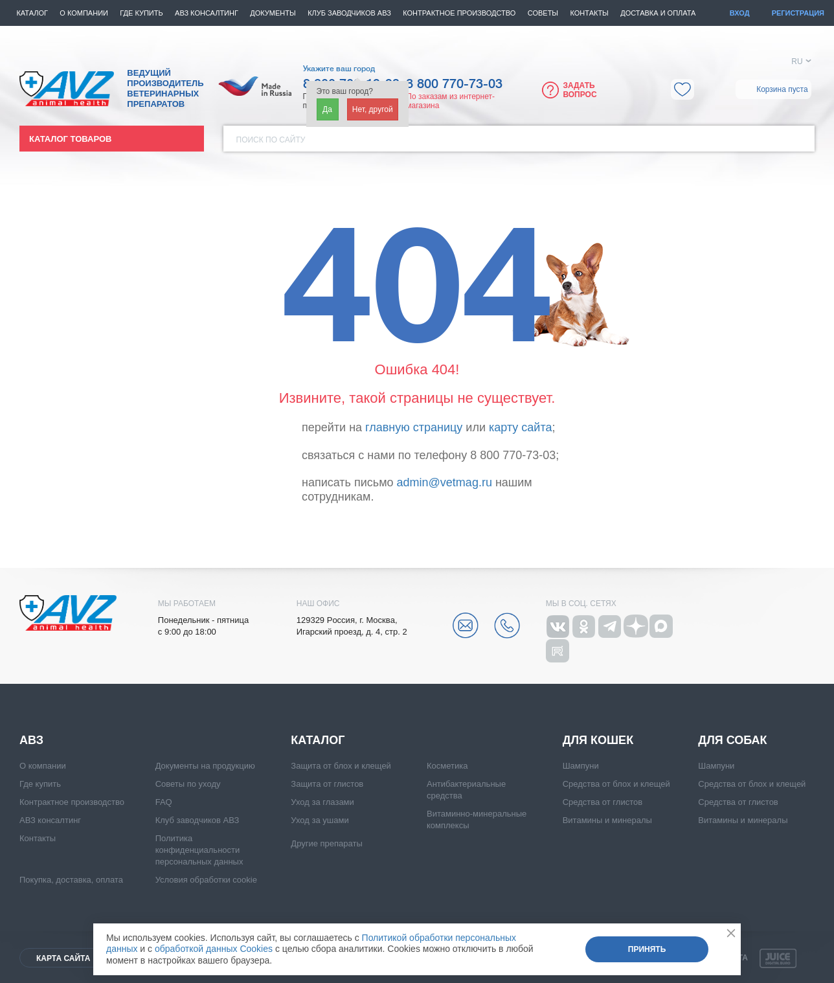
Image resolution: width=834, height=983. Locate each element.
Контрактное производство (459, 13)
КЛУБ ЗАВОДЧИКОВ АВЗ (349, 13)
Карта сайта (63, 958)
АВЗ (31, 740)
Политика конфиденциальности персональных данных (199, 849)
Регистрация (798, 13)
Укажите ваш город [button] (339, 68)
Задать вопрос (579, 90)
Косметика (447, 766)
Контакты (589, 13)
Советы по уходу (188, 784)
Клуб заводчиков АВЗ (197, 820)
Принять (647, 949)
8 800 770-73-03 (454, 84)
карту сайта (520, 427)
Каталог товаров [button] (70, 139)
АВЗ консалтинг (206, 13)
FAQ (163, 802)
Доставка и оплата (657, 13)
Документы (272, 13)
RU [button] (796, 61)
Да (327, 109)
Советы (543, 13)
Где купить (141, 13)
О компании (84, 13)
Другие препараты (326, 843)
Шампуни (581, 766)
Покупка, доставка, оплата (71, 880)
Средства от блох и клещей (616, 784)
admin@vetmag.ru (444, 482)
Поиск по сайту (271, 139)
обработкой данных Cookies (214, 948)
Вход (740, 13)
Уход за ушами (319, 820)
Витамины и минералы (607, 820)
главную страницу (413, 427)
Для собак (732, 740)
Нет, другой (372, 109)
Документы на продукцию (205, 766)
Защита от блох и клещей (341, 766)
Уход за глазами (322, 802)
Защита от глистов (327, 784)
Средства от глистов (602, 802)
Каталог (32, 13)
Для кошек (598, 740)
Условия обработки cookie (206, 880)
